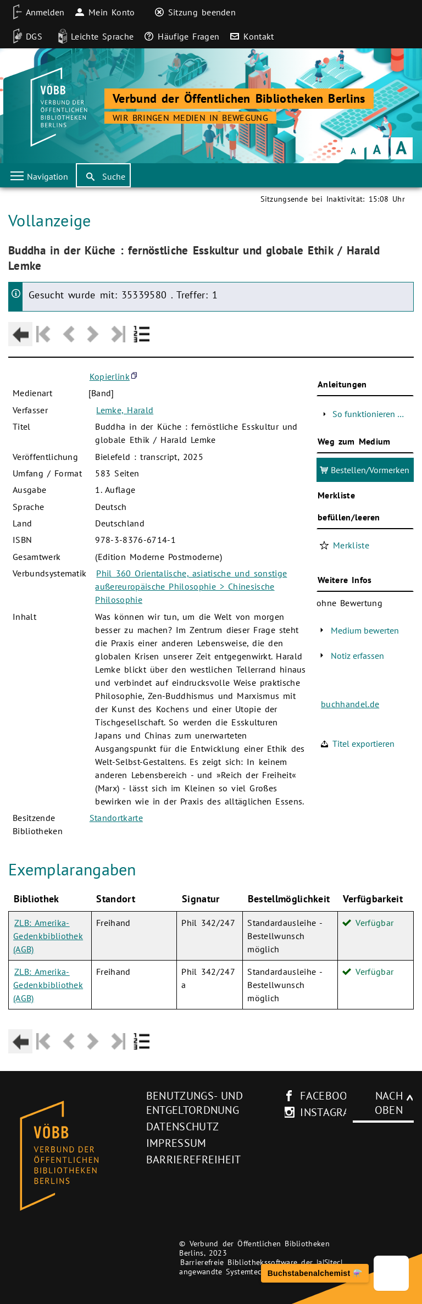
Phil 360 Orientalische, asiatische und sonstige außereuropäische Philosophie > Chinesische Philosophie (191, 586)
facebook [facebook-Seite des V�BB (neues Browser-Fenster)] (327, 1096)
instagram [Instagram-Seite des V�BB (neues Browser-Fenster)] (329, 1112)
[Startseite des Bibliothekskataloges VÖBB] (73, 1156)
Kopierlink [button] (110, 376)
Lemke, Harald (124, 409)
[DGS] (24, 36)
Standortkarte (116, 817)
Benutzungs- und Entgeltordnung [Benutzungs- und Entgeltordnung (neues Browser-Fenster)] (194, 1103)
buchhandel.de (350, 703)
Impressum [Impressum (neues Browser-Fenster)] (176, 1143)
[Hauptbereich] (211, 626)
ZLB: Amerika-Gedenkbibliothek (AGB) (48, 936)
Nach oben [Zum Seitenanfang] (389, 1103)
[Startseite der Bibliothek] (57, 107)
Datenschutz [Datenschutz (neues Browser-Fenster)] (182, 1126)
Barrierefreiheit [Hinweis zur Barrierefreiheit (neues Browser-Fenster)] (193, 1159)
